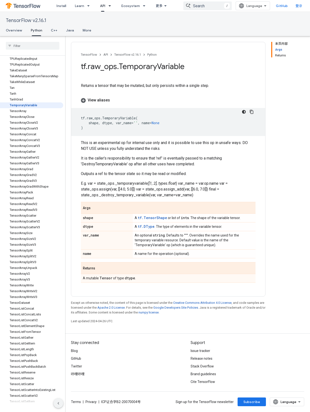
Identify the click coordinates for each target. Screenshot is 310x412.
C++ (54, 30)
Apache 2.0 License (111, 307)
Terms (76, 402)
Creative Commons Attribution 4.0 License (202, 303)
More (87, 30)
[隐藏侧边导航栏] (58, 403)
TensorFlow (89, 54)
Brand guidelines (203, 374)
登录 (298, 6)
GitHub (282, 6)
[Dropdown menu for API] (111, 6)
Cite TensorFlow (203, 382)
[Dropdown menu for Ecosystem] (145, 6)
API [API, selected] (102, 6)
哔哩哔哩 (78, 374)
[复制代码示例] (252, 112)
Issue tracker (200, 351)
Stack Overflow (202, 366)
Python (152, 54)
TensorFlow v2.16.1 (26, 20)
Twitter (76, 366)
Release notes (201, 358)
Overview (14, 30)
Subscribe (251, 402)
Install (61, 6)
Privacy (91, 402)
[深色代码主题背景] (244, 112)
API (105, 54)
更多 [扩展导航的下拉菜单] (159, 6)
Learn (79, 6)
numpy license (149, 312)
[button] (168, 100)
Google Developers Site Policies (175, 307)
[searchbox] (32, 46)
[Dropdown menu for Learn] (90, 6)
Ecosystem (130, 6)
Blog (74, 351)
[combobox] (207, 5)
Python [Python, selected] (36, 30)
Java (70, 30)
